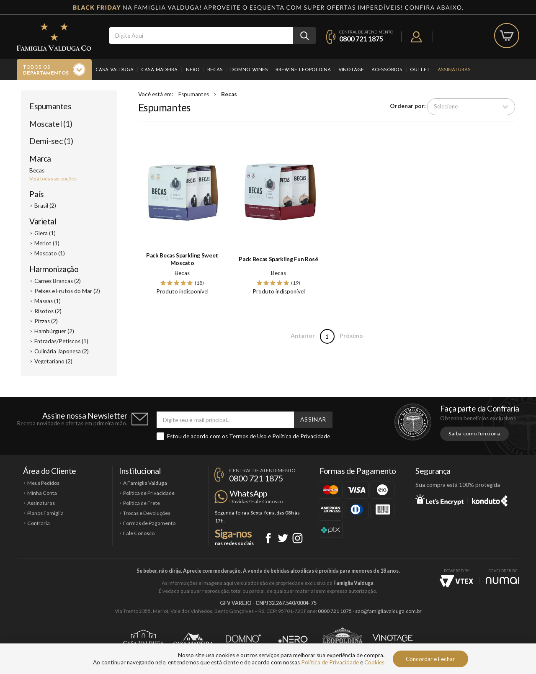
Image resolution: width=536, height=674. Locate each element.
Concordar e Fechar (430, 659)
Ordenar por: (408, 106)
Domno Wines (249, 69)
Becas (215, 69)
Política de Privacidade (301, 436)
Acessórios (386, 69)
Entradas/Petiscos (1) (61, 341)
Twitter (283, 538)
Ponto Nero (293, 639)
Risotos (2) (48, 311)
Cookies (374, 662)
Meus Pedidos (43, 483)
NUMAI (502, 580)
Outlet (420, 69)
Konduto (490, 499)
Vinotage (351, 69)
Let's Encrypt (439, 499)
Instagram (297, 538)
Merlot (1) (46, 243)
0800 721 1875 (361, 39)
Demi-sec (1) (51, 141)
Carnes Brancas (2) (57, 281)
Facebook (268, 538)
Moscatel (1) (50, 124)
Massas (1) (47, 301)
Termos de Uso (248, 436)
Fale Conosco (139, 533)
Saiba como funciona (474, 433)
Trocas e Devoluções (146, 513)
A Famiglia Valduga (145, 483)
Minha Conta (42, 493)
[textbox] (201, 35)
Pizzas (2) (46, 321)
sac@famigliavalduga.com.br (388, 611)
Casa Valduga (114, 69)
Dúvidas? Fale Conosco (256, 501)
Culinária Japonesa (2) (61, 351)
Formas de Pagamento (149, 523)
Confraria (38, 523)
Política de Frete (141, 503)
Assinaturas (454, 69)
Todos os (46, 71)
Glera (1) (45, 233)
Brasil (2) (45, 205)
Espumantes (50, 106)
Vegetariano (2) (53, 361)
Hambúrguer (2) (54, 331)
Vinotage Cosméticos (392, 639)
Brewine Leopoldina (303, 69)
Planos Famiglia (45, 513)
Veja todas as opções (53, 178)
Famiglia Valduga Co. (54, 37)
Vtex (456, 581)
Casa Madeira (159, 69)
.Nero (192, 69)
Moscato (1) (49, 253)
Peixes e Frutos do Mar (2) (67, 291)
